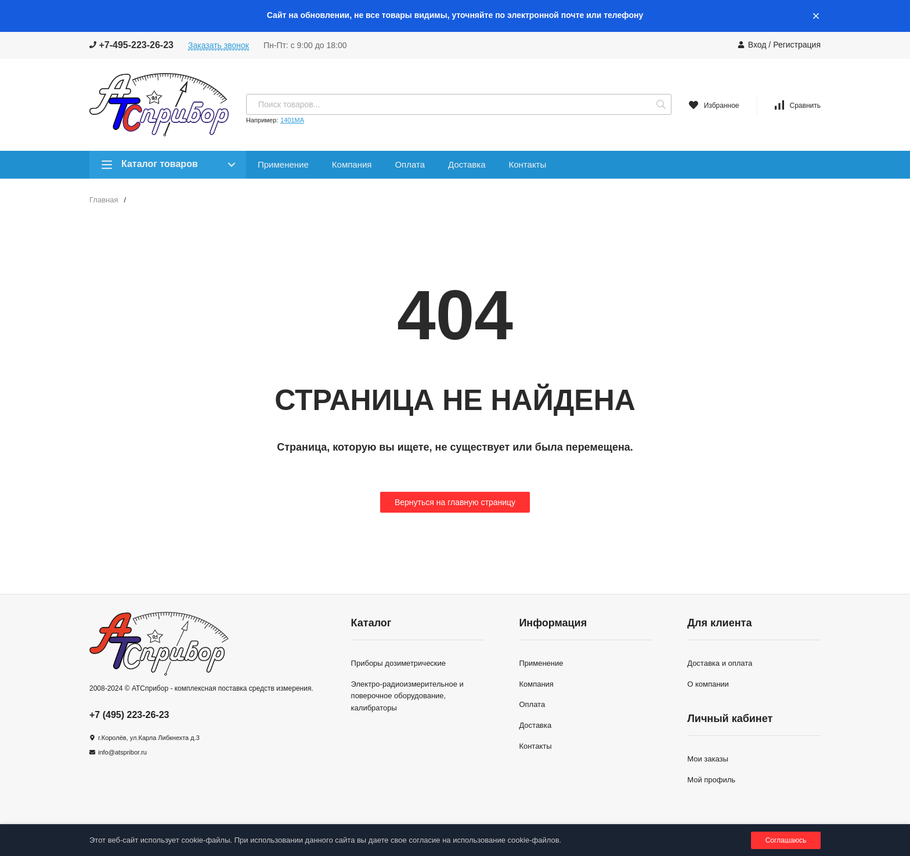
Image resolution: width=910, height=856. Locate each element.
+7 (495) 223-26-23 (129, 715)
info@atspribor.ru (122, 752)
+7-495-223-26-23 (131, 45)
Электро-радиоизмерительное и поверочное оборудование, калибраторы (407, 696)
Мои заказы (707, 759)
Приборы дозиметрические (398, 663)
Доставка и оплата (719, 663)
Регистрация (797, 44)
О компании (708, 684)
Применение (283, 164)
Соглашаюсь (786, 840)
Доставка (466, 164)
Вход (757, 44)
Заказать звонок (218, 45)
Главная (103, 200)
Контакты (527, 164)
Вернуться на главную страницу (455, 502)
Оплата (410, 164)
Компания (352, 164)
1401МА (292, 120)
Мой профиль (711, 779)
